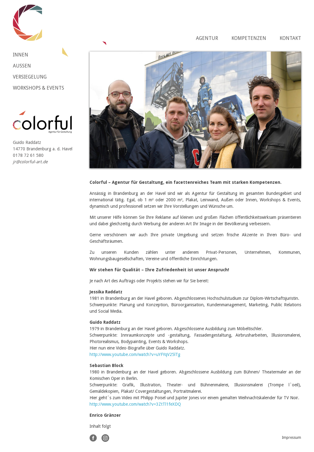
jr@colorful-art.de (30, 161)
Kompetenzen (249, 38)
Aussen (22, 66)
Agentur (207, 38)
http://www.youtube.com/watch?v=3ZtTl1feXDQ (135, 404)
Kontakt (290, 38)
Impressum (291, 437)
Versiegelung (30, 77)
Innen (20, 55)
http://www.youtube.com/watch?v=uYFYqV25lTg (135, 354)
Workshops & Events (38, 88)
